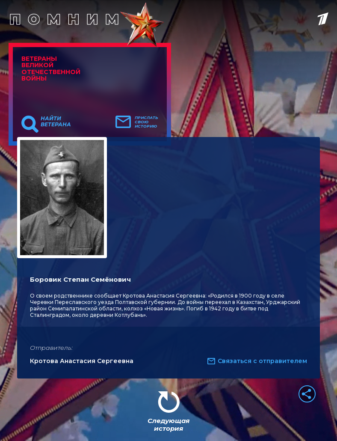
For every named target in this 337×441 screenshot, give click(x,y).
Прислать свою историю (146, 122)
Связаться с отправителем (262, 361)
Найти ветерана (56, 122)
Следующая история (168, 424)
